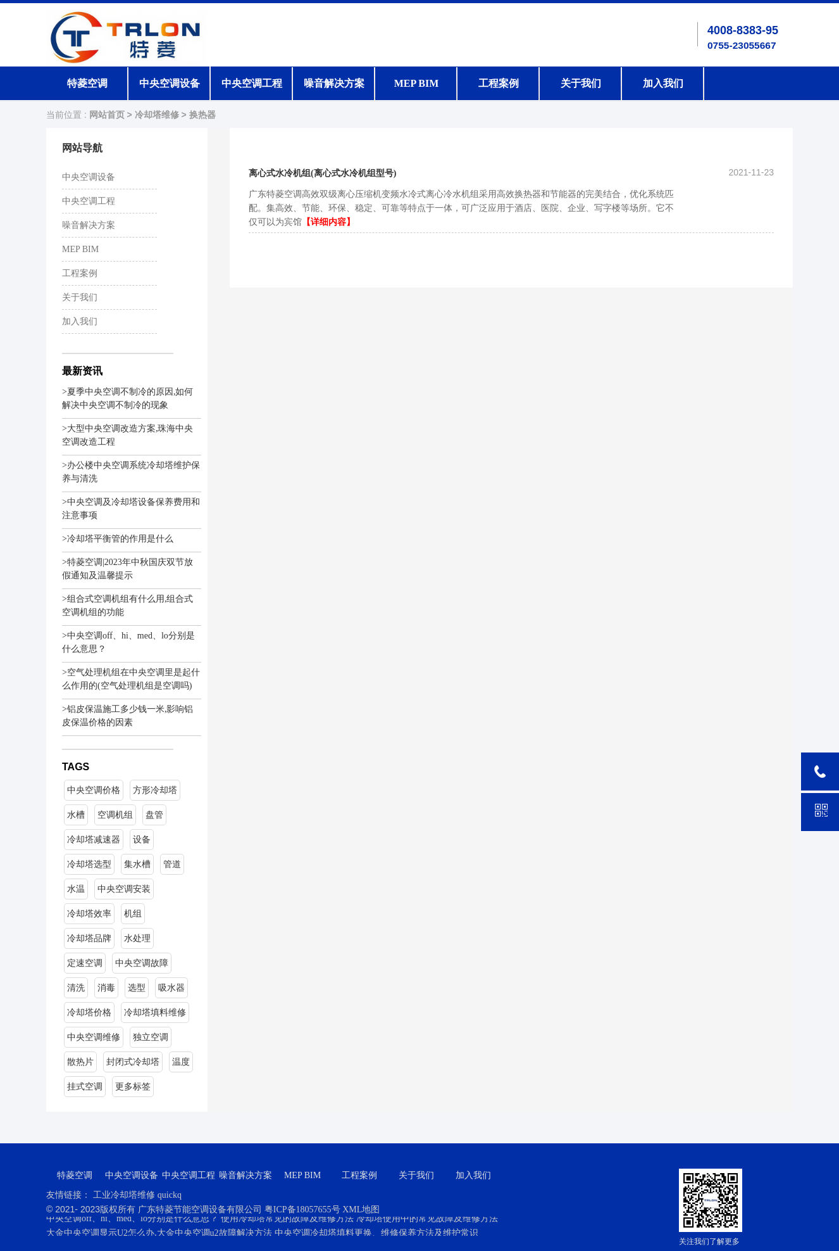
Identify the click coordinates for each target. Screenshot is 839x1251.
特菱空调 (87, 83)
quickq (170, 1195)
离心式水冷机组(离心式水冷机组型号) (322, 173)
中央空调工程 (251, 83)
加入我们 (663, 83)
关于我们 (581, 83)
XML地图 (361, 1209)
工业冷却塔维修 (124, 1195)
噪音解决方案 (334, 83)
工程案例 (498, 83)
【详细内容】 (328, 222)
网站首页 (107, 115)
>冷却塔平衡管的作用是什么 (117, 538)
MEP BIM (416, 83)
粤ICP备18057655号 (303, 1209)
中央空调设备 (169, 83)
